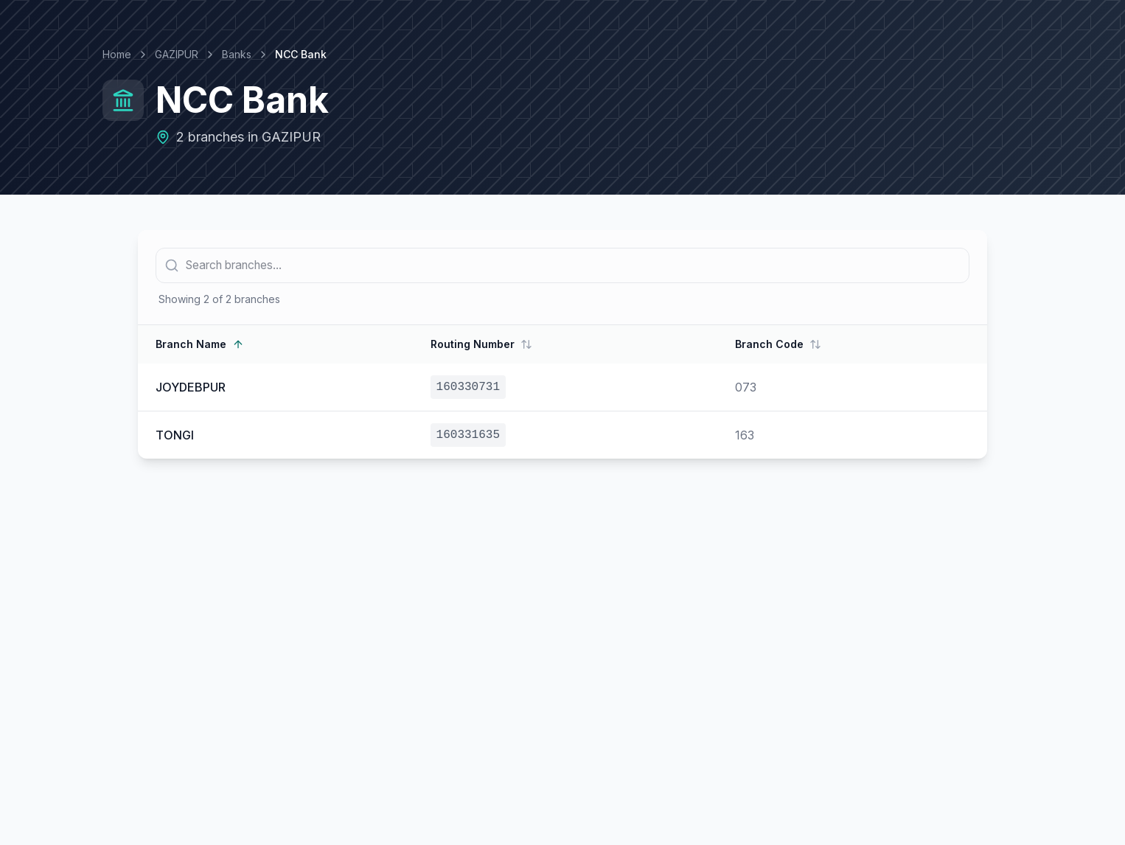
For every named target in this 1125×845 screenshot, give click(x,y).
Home (116, 54)
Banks (236, 54)
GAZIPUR (176, 54)
